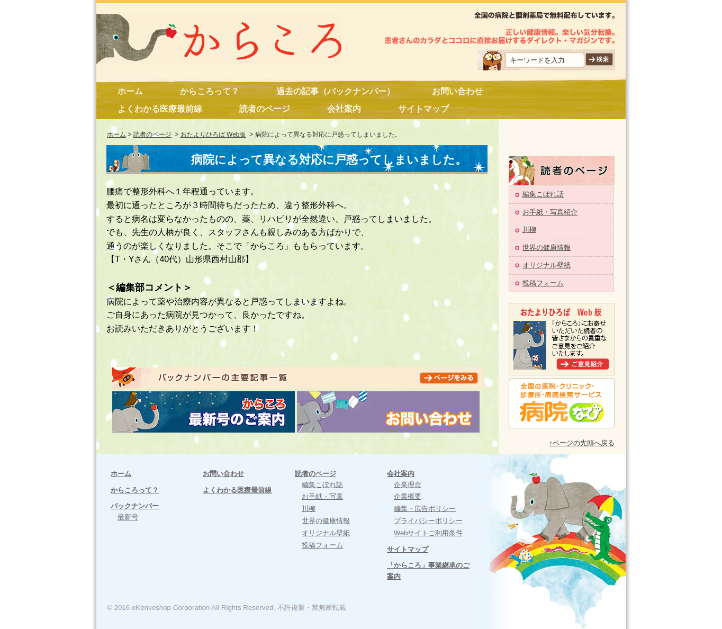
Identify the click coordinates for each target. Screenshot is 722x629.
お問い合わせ (457, 91)
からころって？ (209, 91)
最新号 (128, 517)
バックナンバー (135, 506)
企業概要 (407, 496)
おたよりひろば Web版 (213, 134)
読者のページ (264, 108)
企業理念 (407, 485)
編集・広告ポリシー (425, 509)
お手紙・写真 (322, 496)
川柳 (529, 229)
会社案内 (344, 108)
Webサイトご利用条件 (428, 533)
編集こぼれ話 (543, 194)
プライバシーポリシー (428, 521)
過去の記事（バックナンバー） (335, 91)
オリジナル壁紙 (546, 265)
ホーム (130, 91)
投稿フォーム (543, 283)
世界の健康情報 (546, 247)
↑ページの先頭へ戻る (582, 443)
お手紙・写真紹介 (549, 212)
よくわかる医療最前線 (160, 108)
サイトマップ (423, 108)
